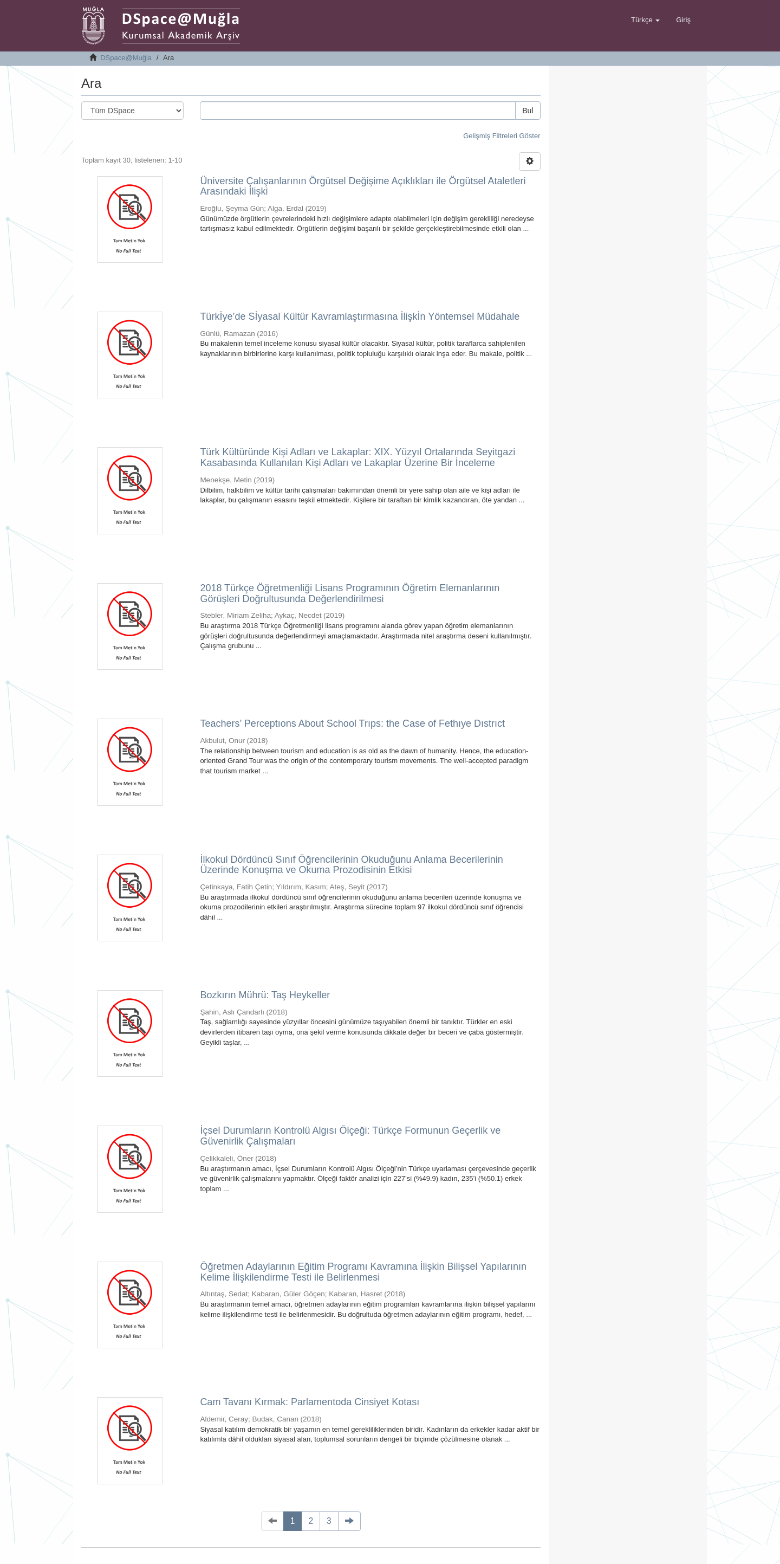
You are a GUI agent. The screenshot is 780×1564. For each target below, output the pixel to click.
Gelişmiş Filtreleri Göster (501, 136)
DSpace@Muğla (126, 58)
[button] (645, 20)
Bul (527, 110)
